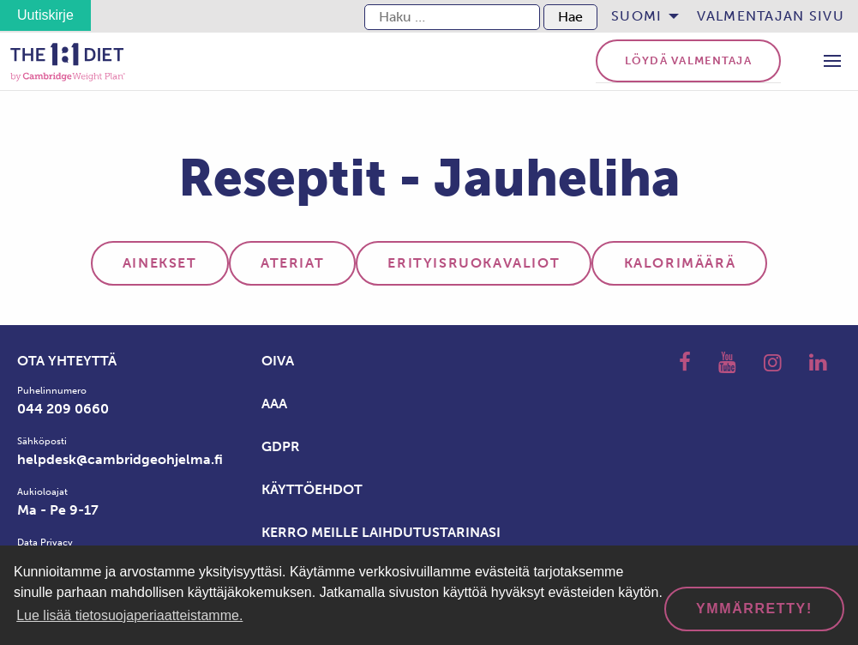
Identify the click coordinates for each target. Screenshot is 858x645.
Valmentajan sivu (770, 16)
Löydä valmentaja (688, 60)
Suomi (636, 16)
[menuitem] (639, 16)
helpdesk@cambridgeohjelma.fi (120, 459)
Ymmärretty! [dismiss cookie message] (754, 608)
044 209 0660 (63, 409)
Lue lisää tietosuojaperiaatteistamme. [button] (129, 615)
